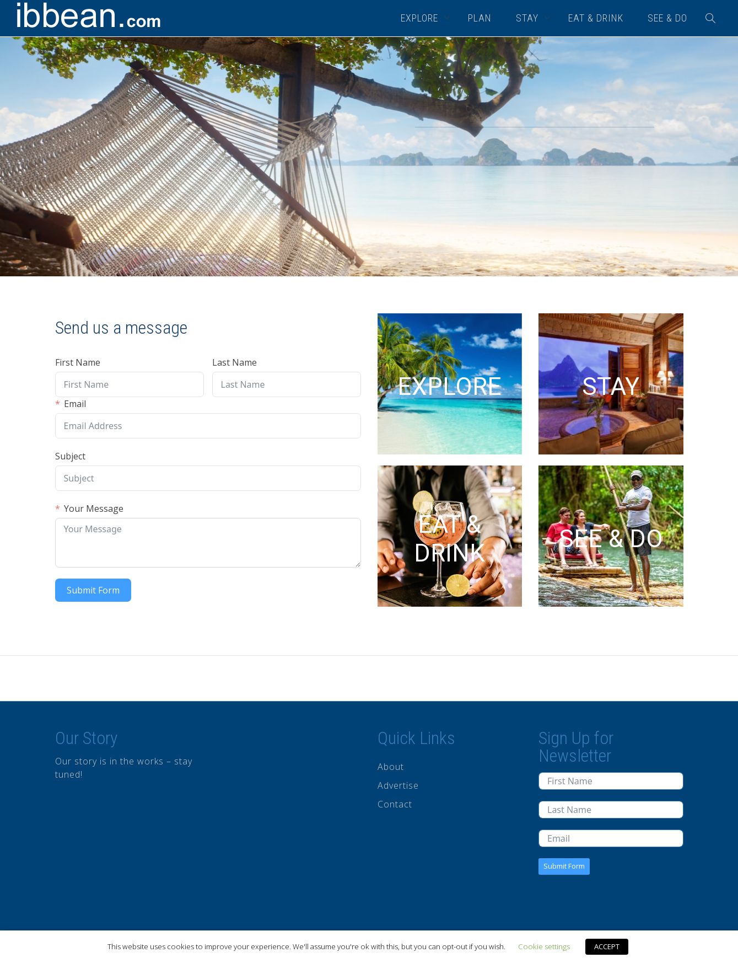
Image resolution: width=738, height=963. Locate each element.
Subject (70, 456)
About (391, 767)
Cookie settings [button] (544, 946)
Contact (395, 804)
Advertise (398, 785)
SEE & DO (667, 18)
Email (75, 404)
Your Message (93, 508)
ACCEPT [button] (607, 946)
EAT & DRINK (595, 18)
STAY (528, 18)
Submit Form (93, 590)
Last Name (234, 362)
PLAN (480, 18)
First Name (77, 362)
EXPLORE (421, 18)
